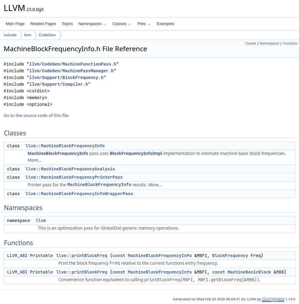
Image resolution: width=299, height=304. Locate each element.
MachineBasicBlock (249, 272)
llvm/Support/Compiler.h (58, 84)
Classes (121, 23)
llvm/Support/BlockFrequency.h (66, 77)
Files (143, 23)
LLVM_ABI (17, 255)
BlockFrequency (230, 255)
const (118, 255)
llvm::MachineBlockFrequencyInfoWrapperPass (79, 193)
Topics (67, 23)
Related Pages (43, 23)
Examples (165, 23)
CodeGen (47, 35)
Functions (290, 43)
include (10, 35)
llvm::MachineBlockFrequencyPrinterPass (74, 177)
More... (35, 160)
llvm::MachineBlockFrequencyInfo (65, 145)
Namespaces (92, 23)
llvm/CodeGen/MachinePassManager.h (71, 71)
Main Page (15, 23)
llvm (27, 35)
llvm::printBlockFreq (81, 255)
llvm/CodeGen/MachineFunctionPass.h (72, 64)
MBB (280, 272)
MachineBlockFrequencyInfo (58, 153)
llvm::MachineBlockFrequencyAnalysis (70, 169)
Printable (41, 255)
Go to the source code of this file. (36, 115)
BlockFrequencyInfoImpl (136, 153)
